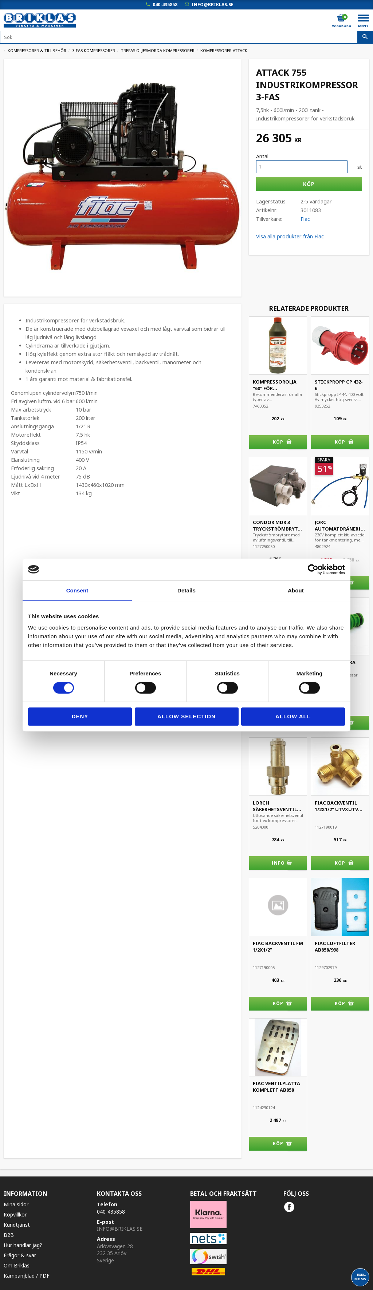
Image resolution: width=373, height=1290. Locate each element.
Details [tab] (186, 590)
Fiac (305, 218)
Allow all (293, 716)
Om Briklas (17, 1265)
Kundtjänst (17, 1224)
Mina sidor (16, 1204)
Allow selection (186, 716)
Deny (80, 716)
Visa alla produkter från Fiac (290, 236)
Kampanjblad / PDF (27, 1275)
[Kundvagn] (341, 18)
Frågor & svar (20, 1255)
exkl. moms (360, 1276)
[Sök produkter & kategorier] (186, 37)
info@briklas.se (212, 4)
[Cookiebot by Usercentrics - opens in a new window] (313, 569)
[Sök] (365, 37)
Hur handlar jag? (23, 1245)
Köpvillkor (15, 1214)
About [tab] (296, 590)
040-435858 (165, 4)
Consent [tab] (77, 590)
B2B (9, 1234)
